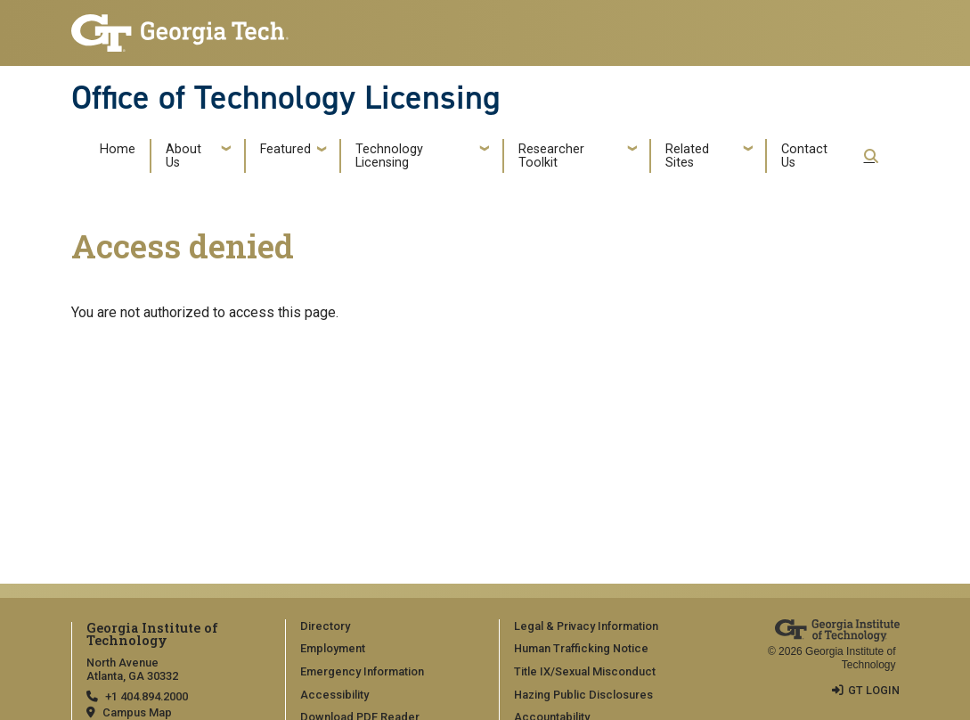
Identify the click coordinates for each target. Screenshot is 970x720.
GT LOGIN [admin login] (874, 690)
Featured (285, 149)
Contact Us (804, 156)
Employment (332, 648)
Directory (325, 626)
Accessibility (334, 694)
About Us (183, 156)
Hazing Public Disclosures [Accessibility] (583, 694)
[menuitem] (386, 627)
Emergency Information (362, 671)
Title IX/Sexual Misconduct (585, 671)
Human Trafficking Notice (581, 648)
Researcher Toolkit (551, 156)
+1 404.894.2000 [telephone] (146, 696)
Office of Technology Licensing (286, 97)
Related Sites (687, 156)
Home (117, 149)
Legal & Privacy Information (586, 626)
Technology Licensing (389, 156)
